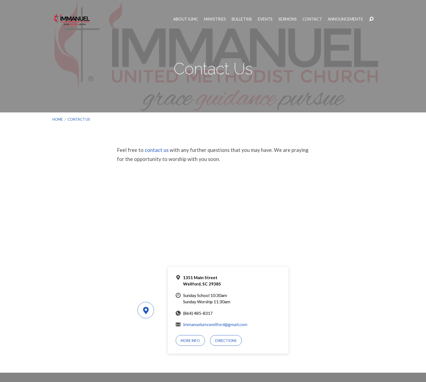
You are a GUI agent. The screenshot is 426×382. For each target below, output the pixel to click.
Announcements (345, 19)
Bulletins (242, 19)
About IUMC (185, 19)
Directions (226, 340)
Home (57, 119)
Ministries (215, 19)
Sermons (287, 19)
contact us (157, 150)
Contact (312, 19)
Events (265, 19)
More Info (190, 340)
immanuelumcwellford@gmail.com (215, 324)
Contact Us (79, 119)
